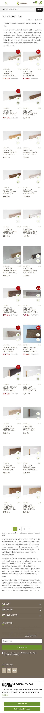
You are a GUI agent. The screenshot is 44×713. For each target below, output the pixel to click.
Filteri (39, 10)
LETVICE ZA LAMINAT (7, 69)
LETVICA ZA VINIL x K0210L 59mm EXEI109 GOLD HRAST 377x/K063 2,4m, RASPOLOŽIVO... (10, 349)
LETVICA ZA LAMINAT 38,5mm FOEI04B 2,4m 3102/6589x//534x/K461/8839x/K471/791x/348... (30, 113)
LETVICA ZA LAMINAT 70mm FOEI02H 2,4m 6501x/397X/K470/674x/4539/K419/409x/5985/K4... (30, 507)
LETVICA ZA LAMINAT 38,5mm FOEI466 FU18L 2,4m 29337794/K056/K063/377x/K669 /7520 (30, 192)
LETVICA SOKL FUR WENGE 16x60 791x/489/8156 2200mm (10, 389)
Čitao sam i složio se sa (20, 654)
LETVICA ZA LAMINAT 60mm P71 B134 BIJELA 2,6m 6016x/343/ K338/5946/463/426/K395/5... (30, 389)
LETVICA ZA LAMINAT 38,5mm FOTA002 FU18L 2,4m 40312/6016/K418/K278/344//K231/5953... (30, 231)
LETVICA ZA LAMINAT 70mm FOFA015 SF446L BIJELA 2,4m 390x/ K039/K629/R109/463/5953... (30, 468)
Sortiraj (4, 9)
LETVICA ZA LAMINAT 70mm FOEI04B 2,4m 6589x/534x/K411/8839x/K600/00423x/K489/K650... (10, 468)
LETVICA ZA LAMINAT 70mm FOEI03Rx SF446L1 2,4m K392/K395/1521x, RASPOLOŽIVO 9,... (30, 310)
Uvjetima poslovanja (28, 653)
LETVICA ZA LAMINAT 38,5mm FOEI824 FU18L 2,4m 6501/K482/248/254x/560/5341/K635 (10, 231)
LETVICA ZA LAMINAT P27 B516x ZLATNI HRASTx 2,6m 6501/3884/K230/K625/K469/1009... (30, 73)
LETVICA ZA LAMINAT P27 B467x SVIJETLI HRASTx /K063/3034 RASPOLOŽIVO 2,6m (9, 73)
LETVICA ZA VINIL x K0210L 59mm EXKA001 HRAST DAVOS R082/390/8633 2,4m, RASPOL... (30, 349)
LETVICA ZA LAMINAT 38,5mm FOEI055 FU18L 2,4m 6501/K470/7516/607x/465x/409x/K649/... (10, 152)
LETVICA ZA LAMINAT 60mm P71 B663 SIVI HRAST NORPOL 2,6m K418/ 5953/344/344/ (29, 428)
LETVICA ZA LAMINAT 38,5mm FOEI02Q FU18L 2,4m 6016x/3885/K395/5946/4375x (30, 270)
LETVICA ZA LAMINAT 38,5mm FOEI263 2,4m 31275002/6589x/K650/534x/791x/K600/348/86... (10, 192)
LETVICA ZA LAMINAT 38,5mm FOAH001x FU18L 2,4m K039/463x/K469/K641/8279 (10, 270)
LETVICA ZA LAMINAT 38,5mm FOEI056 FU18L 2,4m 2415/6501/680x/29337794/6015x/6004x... (30, 152)
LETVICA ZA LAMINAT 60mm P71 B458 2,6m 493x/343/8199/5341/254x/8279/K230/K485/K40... (10, 428)
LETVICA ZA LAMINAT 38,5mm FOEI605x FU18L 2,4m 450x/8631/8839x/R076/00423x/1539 (10, 113)
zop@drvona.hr (30, 636)
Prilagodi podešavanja (22, 709)
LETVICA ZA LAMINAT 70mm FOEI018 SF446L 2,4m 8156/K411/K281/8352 (10, 507)
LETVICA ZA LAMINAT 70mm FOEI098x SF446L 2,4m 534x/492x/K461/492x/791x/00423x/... (10, 310)
